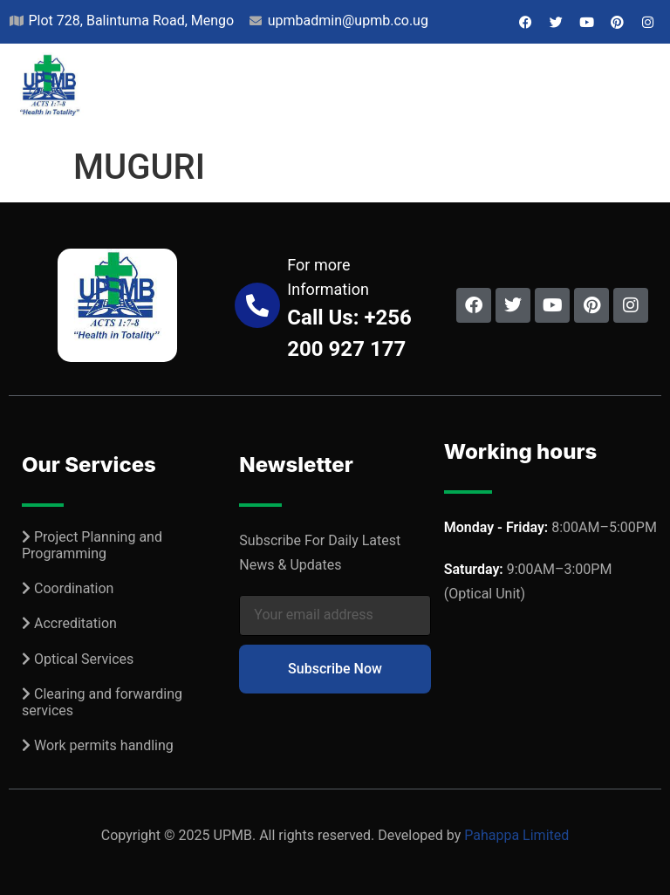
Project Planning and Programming (92, 545)
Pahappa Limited (516, 835)
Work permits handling (104, 745)
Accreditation (75, 623)
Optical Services (83, 659)
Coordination (73, 588)
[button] (644, 91)
